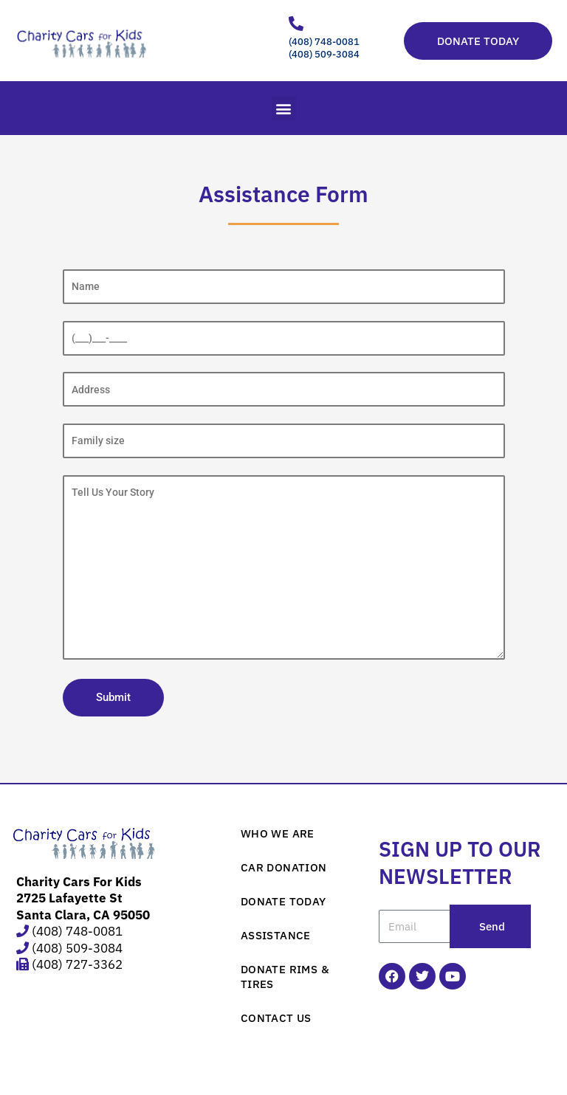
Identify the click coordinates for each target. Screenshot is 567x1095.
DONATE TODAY (283, 901)
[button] (284, 108)
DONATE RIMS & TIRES (285, 976)
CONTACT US (276, 1018)
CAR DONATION (284, 867)
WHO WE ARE (278, 833)
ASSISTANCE (276, 935)
